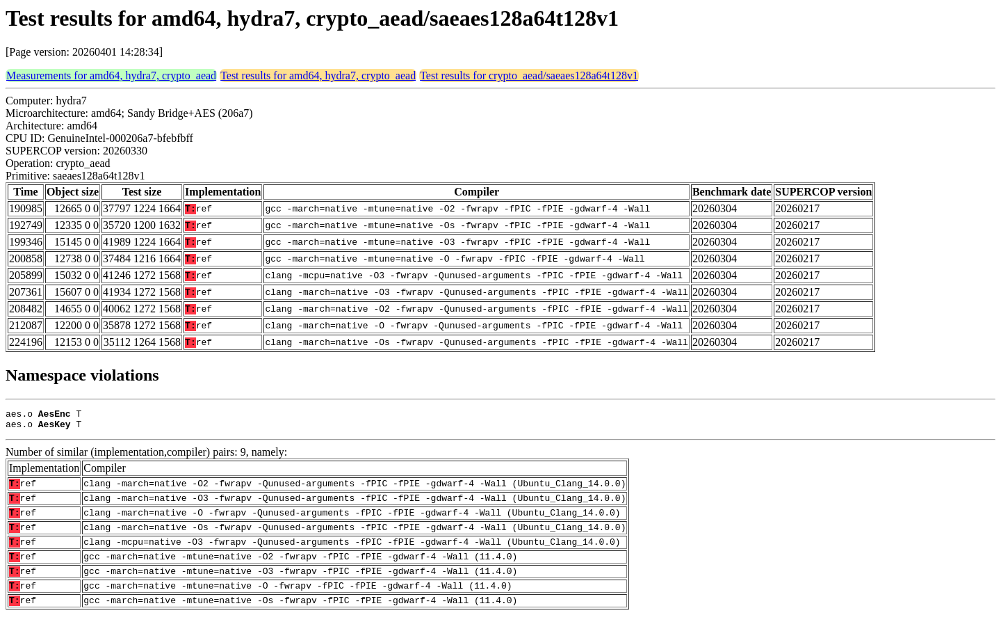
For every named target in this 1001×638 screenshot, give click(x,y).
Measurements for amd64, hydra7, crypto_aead (111, 75)
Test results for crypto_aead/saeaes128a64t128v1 (529, 75)
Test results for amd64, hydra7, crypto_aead (318, 75)
